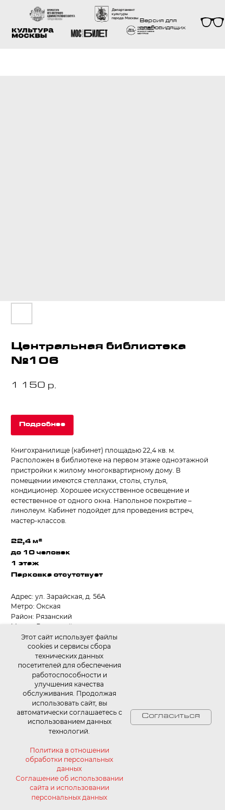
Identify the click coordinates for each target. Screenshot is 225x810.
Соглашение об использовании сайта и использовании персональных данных (69, 787)
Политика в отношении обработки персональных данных (69, 759)
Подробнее (42, 425)
